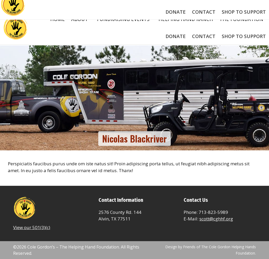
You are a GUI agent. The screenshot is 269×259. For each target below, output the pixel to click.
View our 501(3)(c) (31, 227)
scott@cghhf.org (216, 219)
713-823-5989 (28, 5)
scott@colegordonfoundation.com (80, 5)
